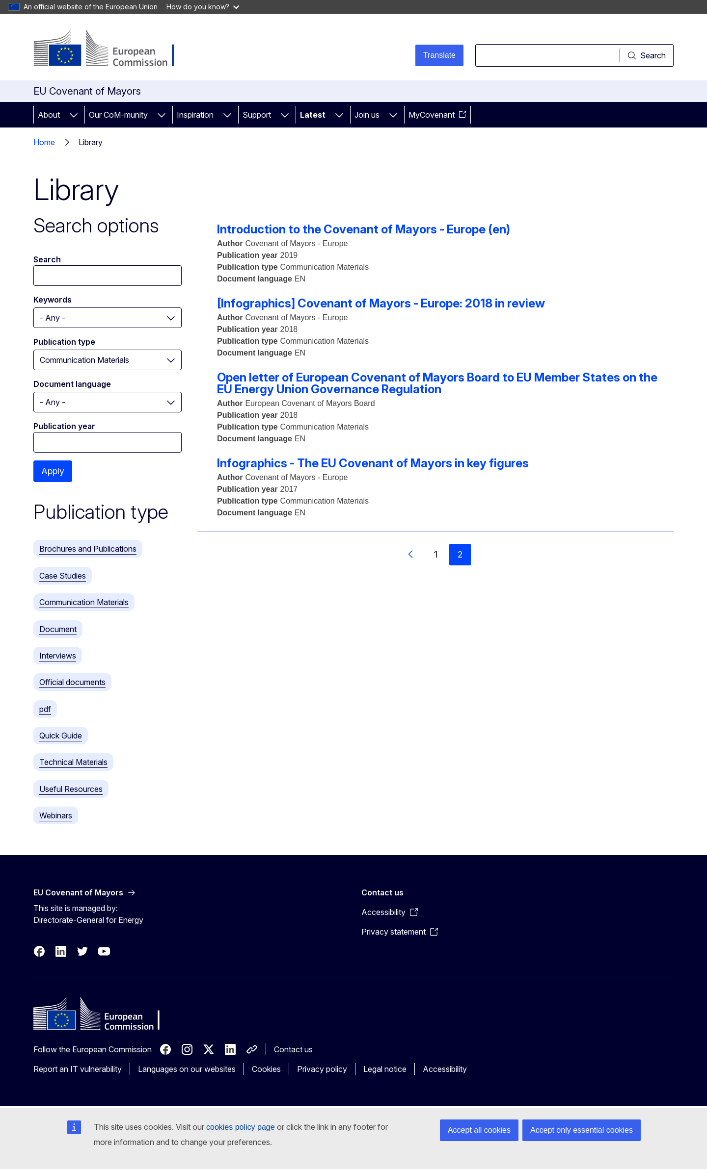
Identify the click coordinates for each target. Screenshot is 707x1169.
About (49, 115)
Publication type (64, 342)
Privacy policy (322, 1069)
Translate (439, 55)
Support (257, 115)
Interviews (57, 656)
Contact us (293, 1049)
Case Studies (62, 576)
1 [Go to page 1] (435, 554)
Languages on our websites (187, 1069)
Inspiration (195, 115)
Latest (313, 115)
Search (47, 259)
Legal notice (385, 1069)
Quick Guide (60, 735)
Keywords (52, 300)
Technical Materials (73, 762)
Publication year (64, 426)
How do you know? (202, 6)
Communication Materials (84, 602)
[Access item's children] (73, 114)
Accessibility (445, 1069)
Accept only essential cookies (581, 1130)
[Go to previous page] (411, 554)
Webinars (55, 815)
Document (58, 629)
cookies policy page (240, 1127)
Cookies (266, 1069)
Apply (52, 471)
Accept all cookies (479, 1130)
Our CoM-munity (118, 115)
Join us (367, 115)
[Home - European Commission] (112, 49)
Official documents (72, 682)
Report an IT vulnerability (77, 1069)
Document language (72, 384)
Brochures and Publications (87, 549)
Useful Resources (71, 789)
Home (44, 142)
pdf (45, 709)
